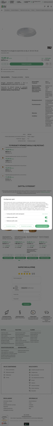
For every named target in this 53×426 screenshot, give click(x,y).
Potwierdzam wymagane (26, 226)
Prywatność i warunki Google (40, 206)
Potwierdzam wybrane (10, 226)
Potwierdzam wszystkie (42, 226)
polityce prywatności (41, 204)
